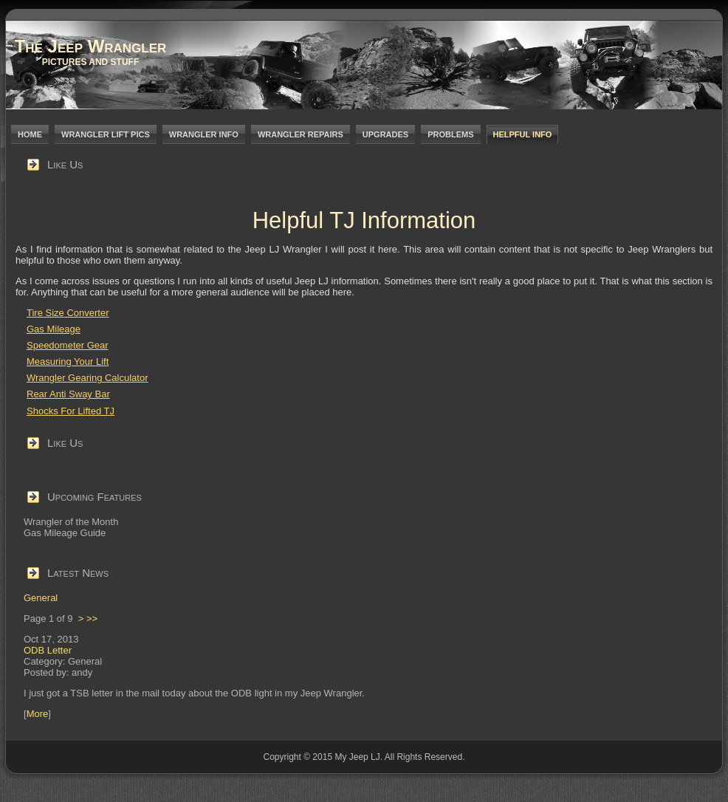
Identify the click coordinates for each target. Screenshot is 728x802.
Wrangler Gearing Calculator (87, 377)
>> (91, 618)
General (41, 597)
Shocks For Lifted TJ (70, 411)
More (38, 713)
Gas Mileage (53, 329)
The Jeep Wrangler (91, 46)
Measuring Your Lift (68, 361)
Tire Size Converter (68, 312)
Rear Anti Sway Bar (68, 394)
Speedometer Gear (68, 345)
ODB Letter (48, 650)
